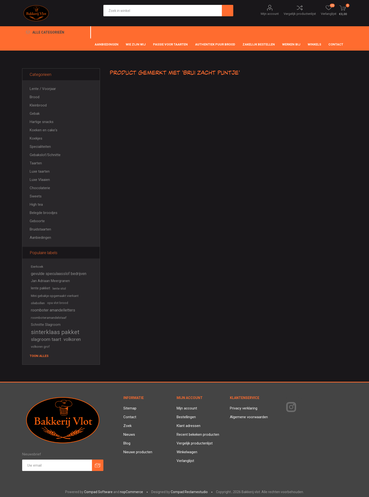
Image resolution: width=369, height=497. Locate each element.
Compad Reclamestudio (189, 492)
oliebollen (38, 303)
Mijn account (270, 14)
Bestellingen (186, 417)
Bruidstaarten (40, 229)
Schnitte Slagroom (46, 325)
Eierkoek (37, 266)
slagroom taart (46, 339)
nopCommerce (131, 492)
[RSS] (299, 407)
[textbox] (162, 10)
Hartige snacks (42, 122)
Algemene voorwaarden (249, 417)
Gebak (35, 113)
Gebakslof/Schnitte (45, 155)
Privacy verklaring (243, 408)
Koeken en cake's (43, 130)
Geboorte (37, 221)
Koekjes (36, 138)
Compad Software (98, 492)
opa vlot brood (57, 303)
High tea (36, 204)
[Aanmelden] (57, 465)
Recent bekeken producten (198, 434)
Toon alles (39, 356)
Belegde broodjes (43, 213)
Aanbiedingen (40, 237)
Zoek (127, 426)
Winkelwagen (187, 452)
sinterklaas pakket (55, 332)
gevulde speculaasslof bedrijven (58, 273)
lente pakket (40, 288)
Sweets (36, 196)
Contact (129, 417)
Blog (126, 443)
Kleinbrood (38, 105)
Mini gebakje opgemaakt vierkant (55, 296)
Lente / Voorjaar (43, 89)
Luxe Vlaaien (40, 180)
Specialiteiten (40, 146)
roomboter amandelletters (53, 310)
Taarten (36, 163)
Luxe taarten (40, 171)
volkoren (72, 339)
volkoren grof (40, 346)
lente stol (59, 288)
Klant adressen (188, 426)
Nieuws (129, 434)
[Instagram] (290, 407)
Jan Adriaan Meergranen (50, 281)
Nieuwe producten (137, 452)
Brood (34, 97)
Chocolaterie (40, 188)
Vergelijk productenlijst (300, 14)
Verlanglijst (185, 461)
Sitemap (129, 408)
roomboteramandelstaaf (48, 318)
